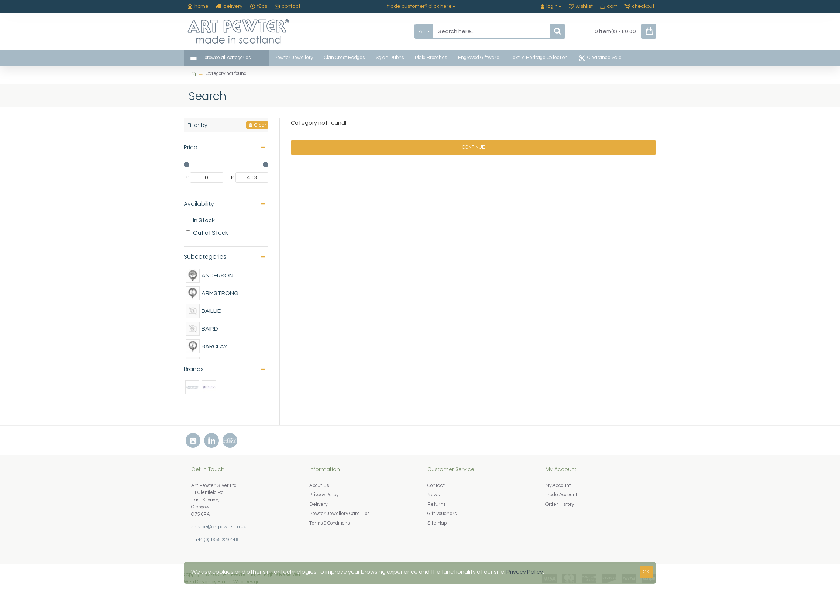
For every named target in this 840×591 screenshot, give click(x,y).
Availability (199, 204)
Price (190, 147)
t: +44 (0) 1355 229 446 (214, 539)
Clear (260, 125)
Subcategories (205, 256)
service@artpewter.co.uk (218, 526)
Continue (473, 147)
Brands (194, 369)
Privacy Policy (524, 572)
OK (646, 571)
